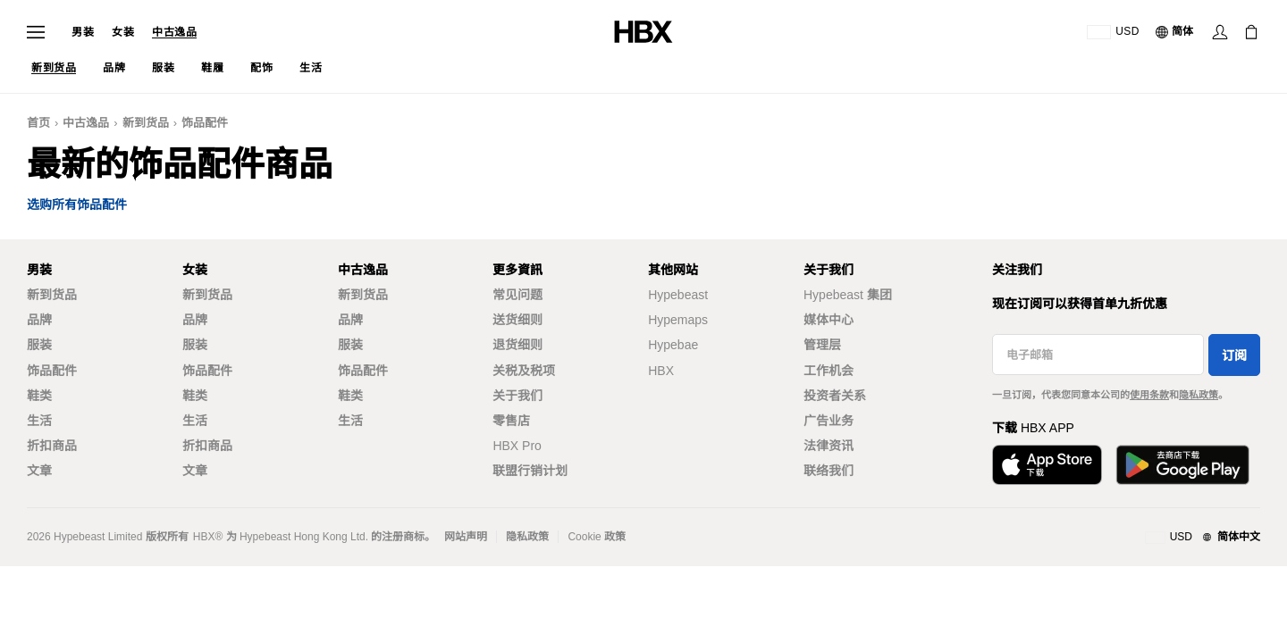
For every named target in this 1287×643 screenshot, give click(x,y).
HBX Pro (516, 445)
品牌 (39, 320)
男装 (83, 32)
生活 (39, 420)
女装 (123, 32)
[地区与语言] (1202, 537)
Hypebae (673, 345)
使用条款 (1149, 394)
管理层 (822, 345)
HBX (661, 370)
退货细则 (517, 345)
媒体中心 (828, 320)
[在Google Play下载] (1182, 465)
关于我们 (517, 395)
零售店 (511, 420)
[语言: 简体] (1175, 32)
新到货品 (145, 122)
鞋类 (39, 395)
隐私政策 (1198, 394)
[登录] (1220, 32)
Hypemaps (678, 320)
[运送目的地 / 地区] (1113, 32)
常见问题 (517, 295)
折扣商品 (52, 445)
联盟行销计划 (530, 470)
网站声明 (465, 536)
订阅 (1234, 355)
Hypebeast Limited (98, 536)
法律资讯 (828, 445)
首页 (38, 122)
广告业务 (828, 420)
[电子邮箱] (1098, 354)
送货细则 (517, 320)
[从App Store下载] (1047, 465)
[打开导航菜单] (36, 32)
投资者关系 (834, 395)
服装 (39, 345)
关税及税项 (523, 370)
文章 (39, 470)
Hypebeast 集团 (847, 295)
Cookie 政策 (597, 536)
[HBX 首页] (643, 31)
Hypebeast (678, 295)
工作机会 (828, 370)
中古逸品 (174, 32)
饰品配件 (204, 122)
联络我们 (828, 470)
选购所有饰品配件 (77, 205)
